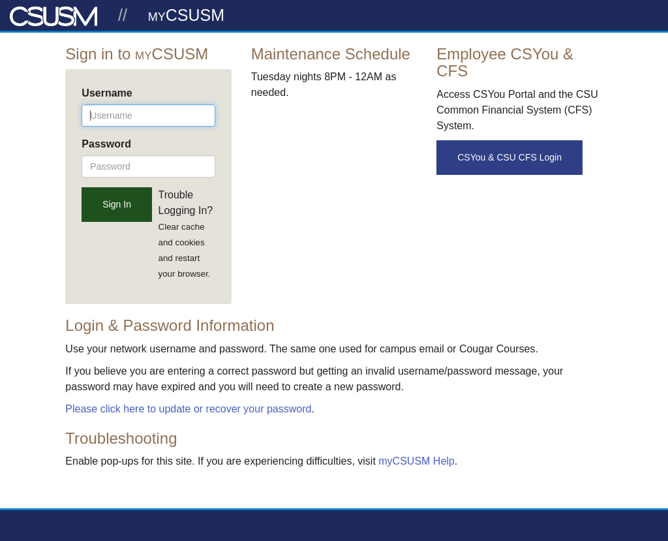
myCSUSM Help (416, 461)
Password (106, 143)
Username (107, 93)
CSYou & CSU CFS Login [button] (509, 157)
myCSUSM (186, 15)
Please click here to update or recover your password (188, 408)
